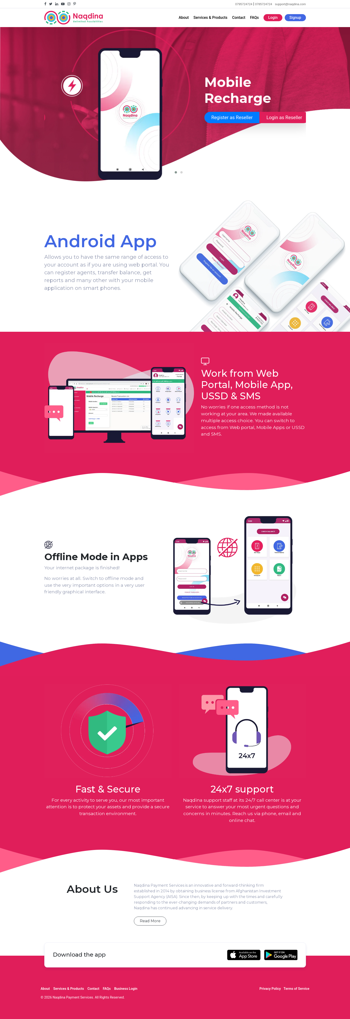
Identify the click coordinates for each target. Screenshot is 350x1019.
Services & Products (210, 17)
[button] (176, 172)
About (184, 17)
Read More (150, 921)
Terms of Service (296, 989)
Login (273, 17)
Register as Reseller (71, 117)
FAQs (254, 17)
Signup (295, 17)
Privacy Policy (270, 989)
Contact (238, 17)
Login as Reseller (124, 117)
